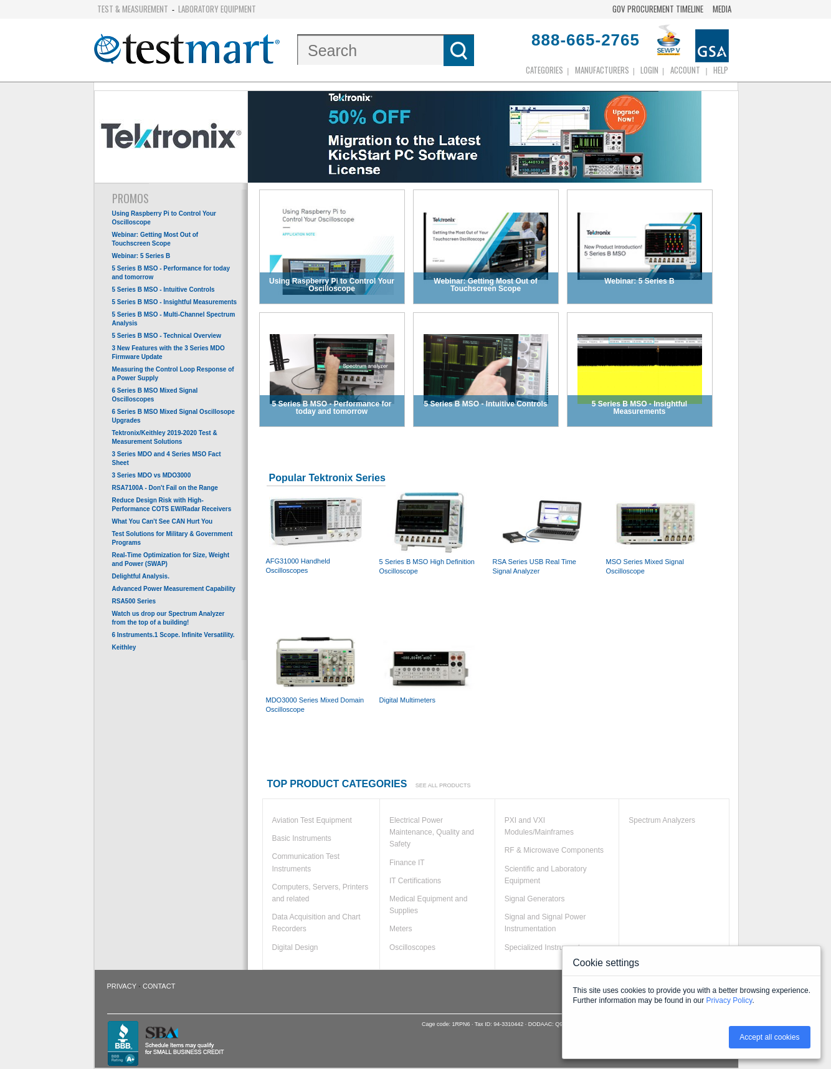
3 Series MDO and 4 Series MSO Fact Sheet (166, 458)
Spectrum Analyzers (662, 820)
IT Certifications (415, 880)
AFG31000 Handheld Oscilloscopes (316, 532)
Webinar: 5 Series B (141, 255)
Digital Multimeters (429, 666)
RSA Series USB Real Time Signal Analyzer (542, 533)
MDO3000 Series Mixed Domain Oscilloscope (316, 671)
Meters (400, 928)
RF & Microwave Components (554, 850)
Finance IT (407, 862)
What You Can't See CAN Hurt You (162, 521)
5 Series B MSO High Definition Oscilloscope (429, 533)
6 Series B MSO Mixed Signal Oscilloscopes (155, 395)
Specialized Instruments (544, 947)
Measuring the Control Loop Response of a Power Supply (173, 373)
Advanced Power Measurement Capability (173, 588)
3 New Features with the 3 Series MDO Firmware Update (168, 352)
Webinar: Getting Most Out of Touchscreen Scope (155, 239)
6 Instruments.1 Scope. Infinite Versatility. (173, 634)
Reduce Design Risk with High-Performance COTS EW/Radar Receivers (172, 504)
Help (720, 70)
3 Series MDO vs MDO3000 (151, 475)
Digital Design (295, 947)
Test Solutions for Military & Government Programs (172, 538)
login (649, 70)
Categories (544, 70)
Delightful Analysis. (140, 576)
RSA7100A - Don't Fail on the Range (165, 487)
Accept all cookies (769, 1037)
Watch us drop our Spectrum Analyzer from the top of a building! (168, 618)
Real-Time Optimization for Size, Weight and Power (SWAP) (171, 559)
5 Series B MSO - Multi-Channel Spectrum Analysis (173, 319)
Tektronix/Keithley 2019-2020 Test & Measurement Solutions (164, 437)
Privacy (121, 986)
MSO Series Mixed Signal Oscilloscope (656, 533)
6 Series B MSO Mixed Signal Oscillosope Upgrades (173, 416)
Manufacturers (602, 70)
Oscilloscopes (412, 947)
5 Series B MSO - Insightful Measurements (174, 302)
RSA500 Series (134, 601)
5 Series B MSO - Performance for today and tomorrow (171, 272)
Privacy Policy (729, 1000)
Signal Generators (535, 898)
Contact (159, 986)
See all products (443, 785)
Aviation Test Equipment (312, 820)
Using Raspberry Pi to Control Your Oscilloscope (164, 218)
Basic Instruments (301, 838)
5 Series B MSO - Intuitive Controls (163, 289)
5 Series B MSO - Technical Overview (166, 335)
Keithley (124, 647)
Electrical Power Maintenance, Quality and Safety (431, 832)
